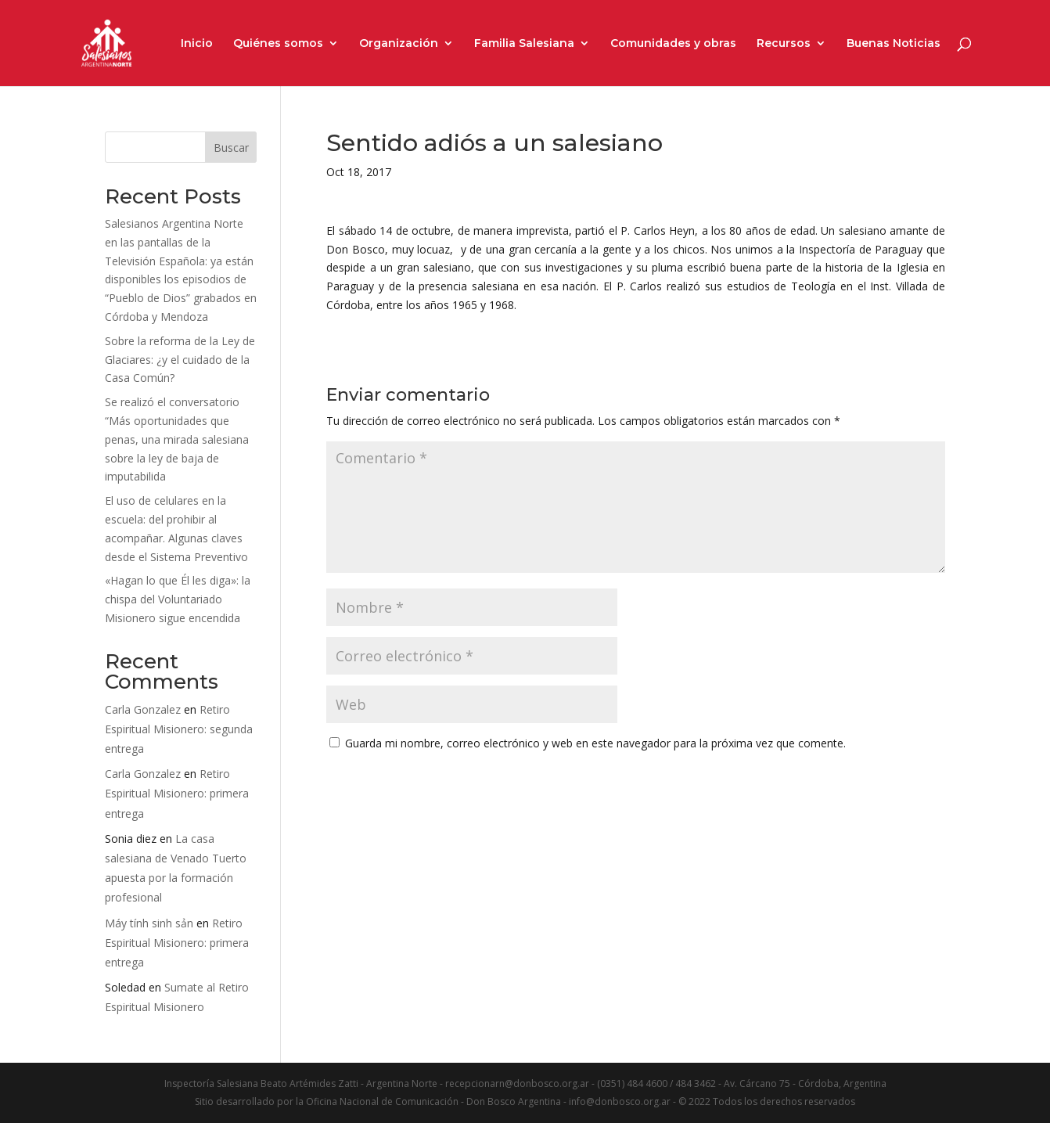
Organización (398, 44)
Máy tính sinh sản (149, 923)
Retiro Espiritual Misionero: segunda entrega (179, 729)
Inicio (197, 44)
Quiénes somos (278, 44)
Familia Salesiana (524, 44)
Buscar (231, 147)
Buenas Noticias (893, 44)
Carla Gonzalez (143, 709)
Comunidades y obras (673, 44)
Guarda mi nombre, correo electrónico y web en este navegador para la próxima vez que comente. (595, 743)
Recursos (784, 44)
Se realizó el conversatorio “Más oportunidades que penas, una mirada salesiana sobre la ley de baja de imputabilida (177, 439)
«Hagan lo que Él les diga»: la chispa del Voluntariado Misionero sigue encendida (177, 599)
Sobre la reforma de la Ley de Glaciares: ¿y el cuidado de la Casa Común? (180, 359)
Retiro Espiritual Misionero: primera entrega (177, 793)
